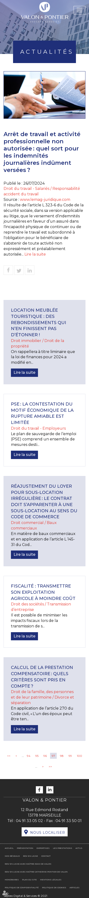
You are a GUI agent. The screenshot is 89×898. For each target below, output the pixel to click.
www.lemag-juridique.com (45, 199)
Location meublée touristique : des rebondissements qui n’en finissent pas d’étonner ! (38, 322)
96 (45, 756)
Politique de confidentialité (22, 887)
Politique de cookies (54, 887)
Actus (78, 848)
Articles (75, 887)
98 (62, 756)
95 (36, 756)
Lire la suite (35, 254)
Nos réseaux (12, 856)
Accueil (9, 848)
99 (70, 756)
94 (28, 756)
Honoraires (12, 879)
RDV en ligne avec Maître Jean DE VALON (28, 864)
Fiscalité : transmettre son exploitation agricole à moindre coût (43, 592)
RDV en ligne (30, 856)
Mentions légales (50, 879)
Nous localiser (47, 832)
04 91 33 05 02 (29, 820)
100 (79, 756)
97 (53, 756)
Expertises (43, 848)
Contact (46, 856)
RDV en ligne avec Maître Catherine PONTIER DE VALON (36, 872)
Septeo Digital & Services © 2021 (25, 896)
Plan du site (29, 879)
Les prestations (62, 848)
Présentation (25, 848)
